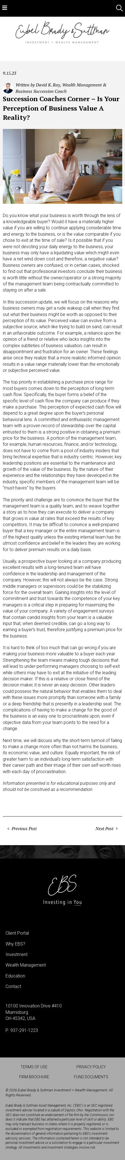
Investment (17, 954)
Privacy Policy (91, 1067)
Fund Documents (91, 1077)
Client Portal (17, 933)
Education (15, 976)
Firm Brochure (34, 1077)
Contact (13, 986)
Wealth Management (26, 965)
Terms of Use (34, 1067)
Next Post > (107, 828)
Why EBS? (15, 944)
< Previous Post (22, 828)
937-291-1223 (24, 1030)
